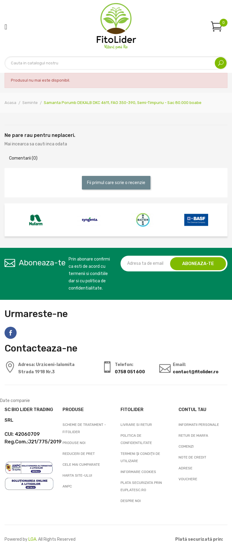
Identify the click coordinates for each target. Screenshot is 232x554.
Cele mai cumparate (81, 464)
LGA (32, 539)
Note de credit (192, 457)
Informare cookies (138, 472)
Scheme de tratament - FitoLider (84, 428)
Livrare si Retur (136, 425)
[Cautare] (116, 63)
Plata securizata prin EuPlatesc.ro (141, 486)
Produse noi (74, 443)
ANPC (67, 486)
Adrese (185, 468)
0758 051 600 (130, 371)
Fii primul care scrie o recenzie (116, 182)
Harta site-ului (77, 475)
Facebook (11, 333)
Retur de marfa (193, 435)
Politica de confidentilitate (136, 439)
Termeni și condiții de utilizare (140, 457)
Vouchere (188, 479)
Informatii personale (199, 425)
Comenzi (186, 446)
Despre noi (131, 501)
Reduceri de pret (79, 454)
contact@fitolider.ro (195, 371)
